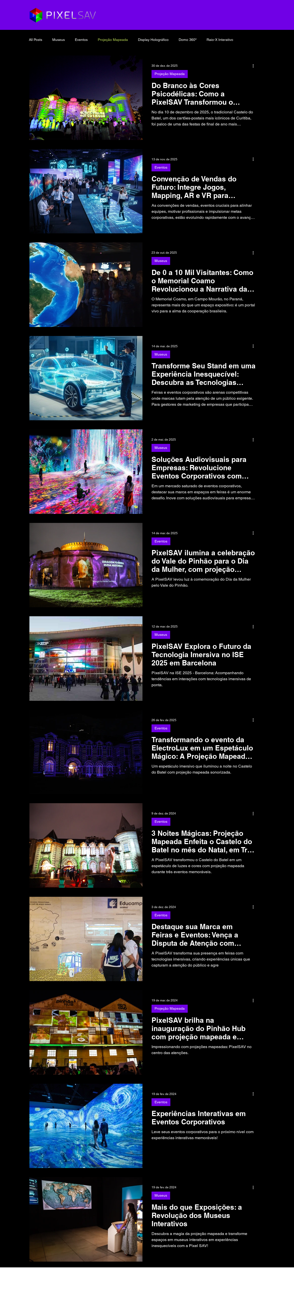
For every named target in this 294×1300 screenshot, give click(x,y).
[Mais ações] (255, 66)
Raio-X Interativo (220, 40)
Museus (58, 40)
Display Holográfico (153, 40)
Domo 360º (188, 40)
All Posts (35, 40)
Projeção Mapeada (113, 40)
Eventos (81, 40)
